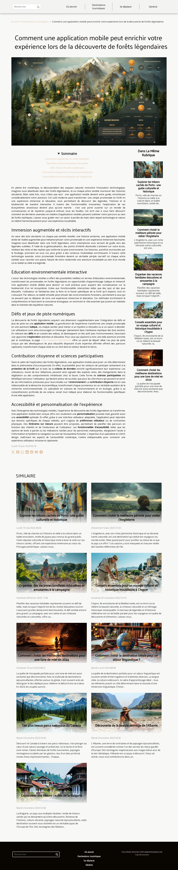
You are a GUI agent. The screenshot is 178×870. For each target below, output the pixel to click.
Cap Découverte (142, 854)
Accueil (14, 21)
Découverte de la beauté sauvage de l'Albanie (126, 725)
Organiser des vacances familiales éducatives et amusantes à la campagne (148, 279)
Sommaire (69, 153)
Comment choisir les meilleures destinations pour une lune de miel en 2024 (148, 374)
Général (153, 6)
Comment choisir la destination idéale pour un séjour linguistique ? (126, 657)
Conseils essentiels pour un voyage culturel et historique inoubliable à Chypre (148, 327)
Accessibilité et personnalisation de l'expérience (67, 176)
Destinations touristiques (98, 6)
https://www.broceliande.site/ (56, 340)
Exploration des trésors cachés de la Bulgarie (51, 795)
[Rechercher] (26, 6)
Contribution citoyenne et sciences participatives (67, 172)
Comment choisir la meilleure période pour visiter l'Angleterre (148, 232)
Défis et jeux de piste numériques (67, 167)
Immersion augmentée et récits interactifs (67, 158)
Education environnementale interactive (67, 163)
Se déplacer (126, 6)
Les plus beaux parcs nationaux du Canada (51, 725)
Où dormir (71, 6)
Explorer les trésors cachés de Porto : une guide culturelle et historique (148, 186)
